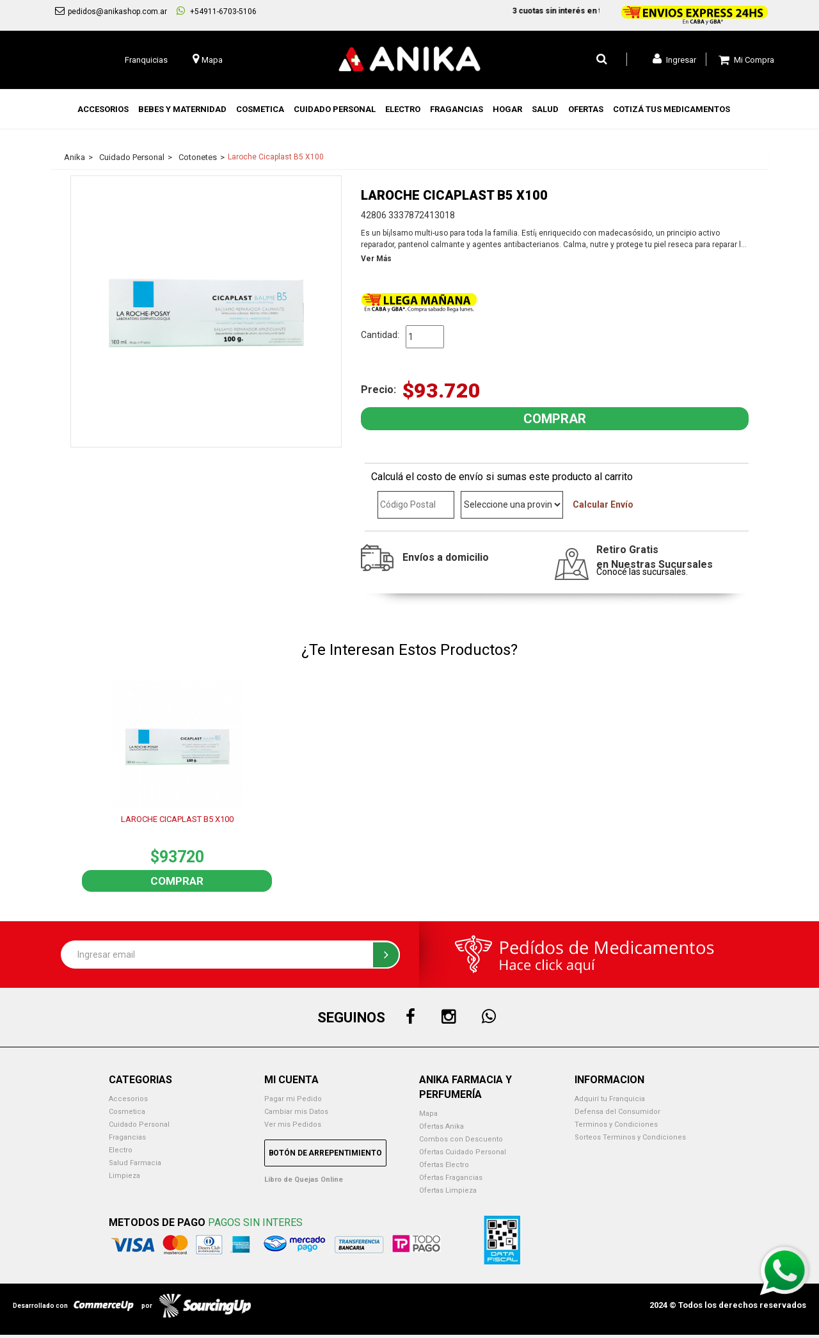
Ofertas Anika (441, 1126)
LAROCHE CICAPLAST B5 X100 (177, 819)
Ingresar (674, 59)
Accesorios (128, 1099)
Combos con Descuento (461, 1139)
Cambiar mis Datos (296, 1112)
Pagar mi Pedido (293, 1099)
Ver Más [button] (376, 258)
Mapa (428, 1113)
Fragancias (127, 1137)
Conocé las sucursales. (642, 572)
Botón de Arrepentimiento (325, 1153)
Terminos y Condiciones (616, 1124)
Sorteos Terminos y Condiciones (630, 1137)
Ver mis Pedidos (292, 1124)
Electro (120, 1150)
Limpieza (124, 1176)
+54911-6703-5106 (217, 11)
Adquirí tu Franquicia (610, 1099)
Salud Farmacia (135, 1163)
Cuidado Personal (139, 1124)
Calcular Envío (603, 504)
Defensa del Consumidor (617, 1112)
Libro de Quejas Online (303, 1179)
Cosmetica (127, 1112)
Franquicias (146, 60)
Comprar (176, 881)
